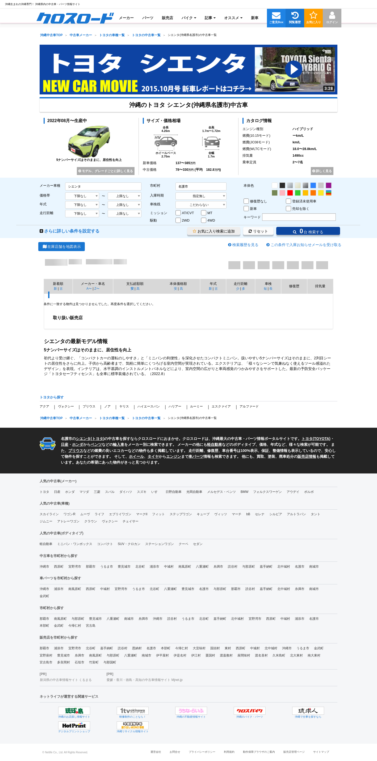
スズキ (141, 492)
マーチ (236, 514)
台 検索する (308, 231)
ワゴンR (70, 514)
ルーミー (196, 406)
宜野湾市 (74, 566)
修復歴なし (258, 201)
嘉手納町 (266, 566)
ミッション (158, 213)
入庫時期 (157, 195)
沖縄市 (44, 566)
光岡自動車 (194, 492)
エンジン (173, 456)
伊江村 (196, 655)
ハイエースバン (148, 406)
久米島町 (279, 655)
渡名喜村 (261, 655)
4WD (211, 220)
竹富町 (94, 662)
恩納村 (137, 648)
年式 (43, 204)
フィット (158, 514)
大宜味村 (199, 648)
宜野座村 (46, 655)
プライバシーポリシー (202, 751)
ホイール (136, 456)
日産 (64, 444)
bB (248, 514)
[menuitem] (75, 18)
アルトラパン (296, 514)
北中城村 (283, 566)
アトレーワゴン (68, 521)
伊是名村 (180, 655)
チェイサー (131, 521)
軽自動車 (214, 444)
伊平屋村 (162, 655)
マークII (142, 514)
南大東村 (314, 655)
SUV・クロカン (129, 544)
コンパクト (105, 544)
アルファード (249, 406)
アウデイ (293, 492)
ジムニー (46, 521)
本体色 (249, 186)
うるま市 (106, 566)
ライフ (99, 514)
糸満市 (218, 566)
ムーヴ (85, 514)
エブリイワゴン (120, 514)
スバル (110, 492)
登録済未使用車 (304, 201)
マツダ (84, 492)
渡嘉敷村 (226, 655)
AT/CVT (188, 213)
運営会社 (155, 751)
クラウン (90, 521)
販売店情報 (307, 456)
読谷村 (232, 566)
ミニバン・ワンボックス (74, 544)
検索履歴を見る (245, 245)
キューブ (203, 514)
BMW (244, 492)
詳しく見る (322, 171)
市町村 (155, 186)
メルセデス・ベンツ (221, 492)
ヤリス (124, 406)
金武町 (44, 596)
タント (315, 514)
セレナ (260, 514)
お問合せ (175, 751)
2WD (186, 220)
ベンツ (96, 444)
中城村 (169, 566)
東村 (228, 648)
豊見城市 (124, 566)
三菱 (97, 492)
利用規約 (229, 751)
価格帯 (45, 195)
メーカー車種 (50, 186)
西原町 (59, 566)
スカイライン (49, 514)
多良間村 (63, 662)
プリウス (89, 406)
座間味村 (243, 655)
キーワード (252, 217)
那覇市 (90, 566)
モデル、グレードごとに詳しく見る (105, 171)
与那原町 (248, 566)
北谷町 (140, 566)
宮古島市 (46, 662)
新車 (253, 209)
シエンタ (83, 438)
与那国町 (109, 662)
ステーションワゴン (159, 544)
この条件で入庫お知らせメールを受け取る (306, 245)
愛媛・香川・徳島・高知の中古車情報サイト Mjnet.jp (144, 680)
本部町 (44, 625)
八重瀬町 (202, 566)
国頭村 (215, 648)
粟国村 (210, 655)
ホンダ (77, 444)
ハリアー (175, 406)
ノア (107, 406)
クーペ (183, 544)
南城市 (314, 566)
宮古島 (90, 625)
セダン (198, 544)
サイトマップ (321, 751)
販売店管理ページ (294, 751)
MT (209, 213)
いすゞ (156, 492)
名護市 (299, 566)
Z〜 (96, 288)
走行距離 (46, 213)
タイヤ (153, 456)
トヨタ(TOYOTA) (315, 438)
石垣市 (79, 662)
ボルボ (309, 492)
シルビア (275, 514)
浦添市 (154, 566)
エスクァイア (221, 406)
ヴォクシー (66, 406)
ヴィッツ (220, 514)
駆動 (153, 220)
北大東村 (296, 655)
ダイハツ (125, 492)
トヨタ (97, 438)
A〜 (89, 288)
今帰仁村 (74, 625)
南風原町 (184, 566)
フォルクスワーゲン (267, 492)
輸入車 (118, 444)
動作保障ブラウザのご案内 (259, 751)
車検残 (155, 204)
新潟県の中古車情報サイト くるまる (66, 680)
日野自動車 (174, 492)
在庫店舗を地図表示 (61, 246)
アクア (44, 406)
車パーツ (195, 456)
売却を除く (300, 209)
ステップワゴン (181, 514)
